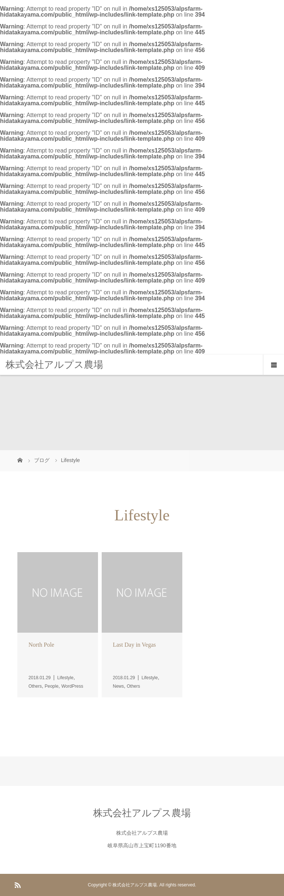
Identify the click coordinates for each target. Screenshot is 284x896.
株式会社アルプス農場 (54, 364)
